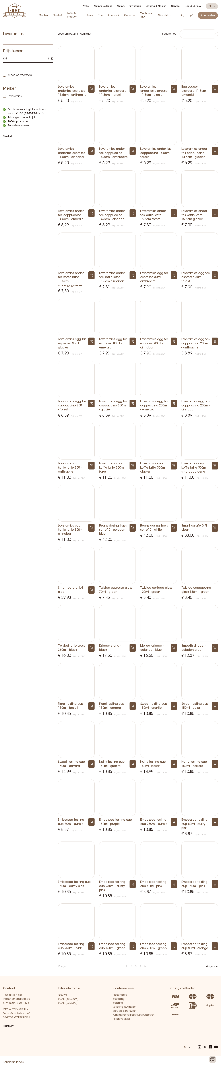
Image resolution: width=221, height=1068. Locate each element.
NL (212, 6)
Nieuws (121, 6)
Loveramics (15, 96)
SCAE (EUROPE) (68, 1003)
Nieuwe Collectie (103, 6)
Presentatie (120, 995)
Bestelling (118, 999)
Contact (175, 6)
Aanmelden (208, 15)
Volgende (212, 966)
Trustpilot (8, 136)
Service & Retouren (124, 1011)
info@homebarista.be (16, 999)
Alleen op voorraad (20, 75)
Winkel (86, 6)
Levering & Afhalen (156, 6)
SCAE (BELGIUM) (68, 999)
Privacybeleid (121, 1019)
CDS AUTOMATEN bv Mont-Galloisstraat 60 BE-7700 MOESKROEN (16, 1013)
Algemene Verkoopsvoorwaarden (134, 1015)
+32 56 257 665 (193, 6)
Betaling (118, 1003)
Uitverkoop (135, 6)
